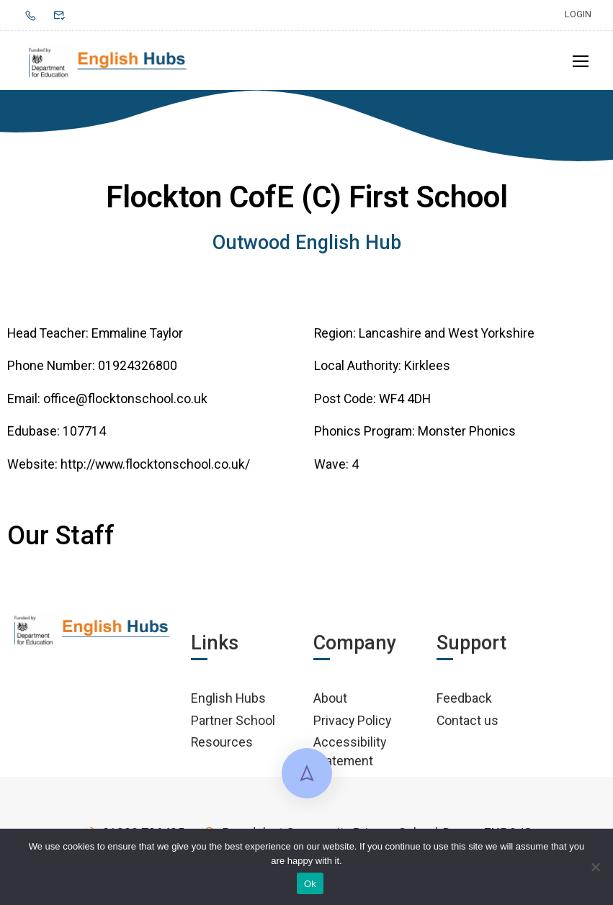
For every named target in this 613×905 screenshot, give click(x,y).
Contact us (467, 724)
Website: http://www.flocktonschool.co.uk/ (128, 468)
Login (578, 14)
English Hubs (228, 703)
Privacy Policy (352, 724)
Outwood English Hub (306, 247)
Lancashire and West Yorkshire (446, 337)
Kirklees (427, 370)
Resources (222, 747)
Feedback (464, 703)
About (330, 703)
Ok (310, 883)
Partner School (233, 724)
